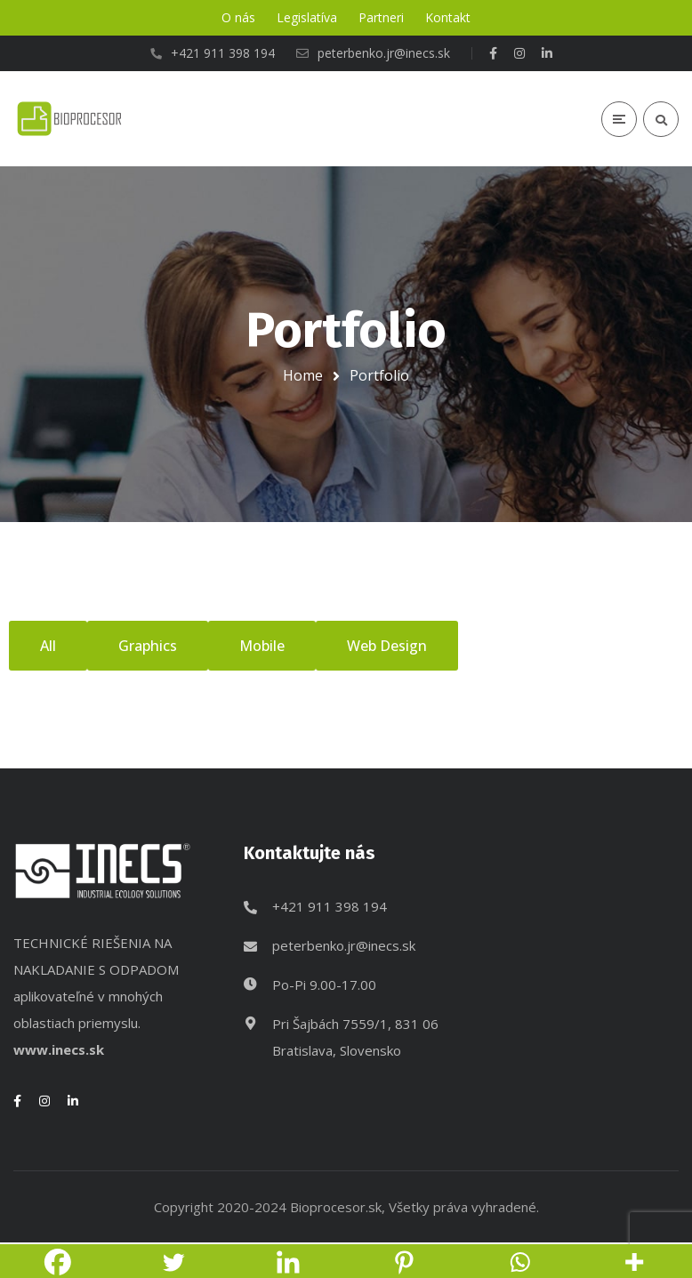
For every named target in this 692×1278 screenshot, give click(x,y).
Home (303, 375)
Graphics (147, 645)
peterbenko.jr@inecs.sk (343, 945)
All (48, 645)
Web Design (387, 645)
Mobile (262, 645)
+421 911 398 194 (329, 906)
